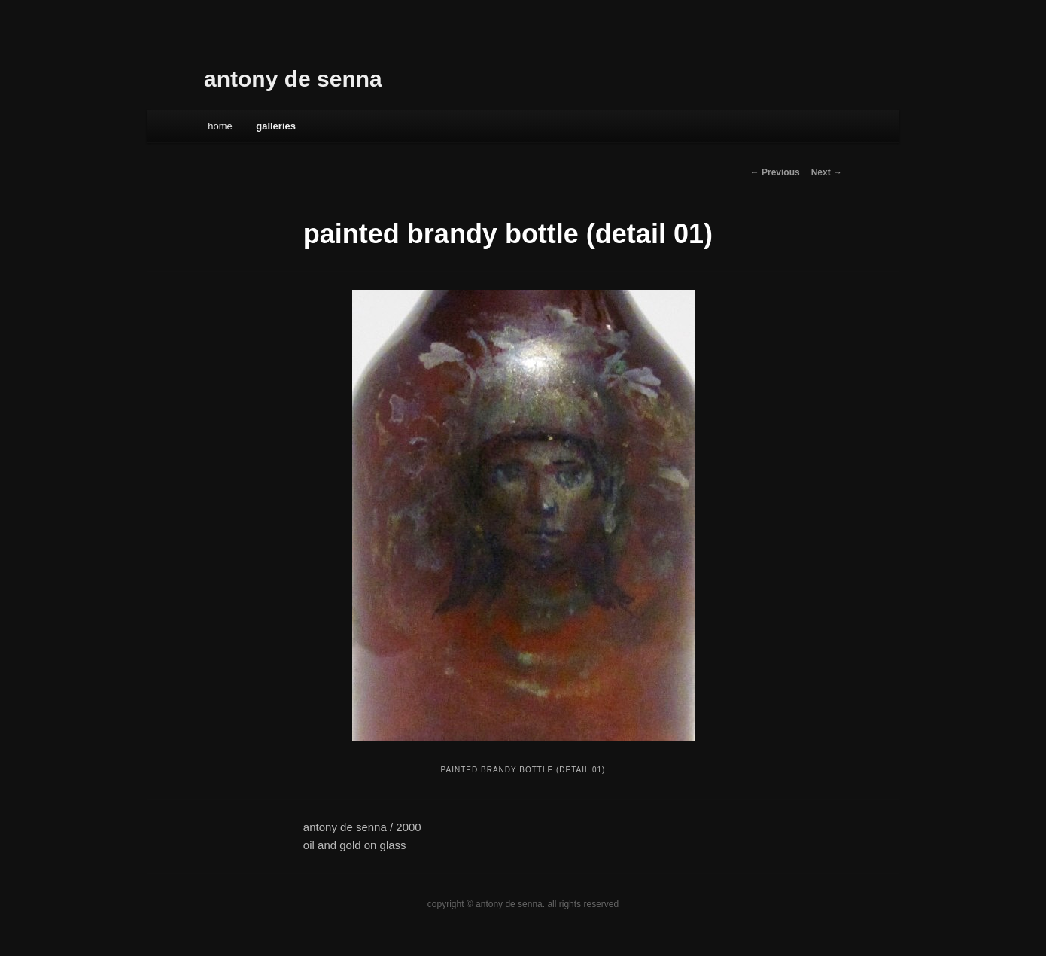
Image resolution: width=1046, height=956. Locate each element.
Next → (826, 172)
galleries (276, 126)
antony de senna (293, 78)
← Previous (775, 172)
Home (220, 126)
